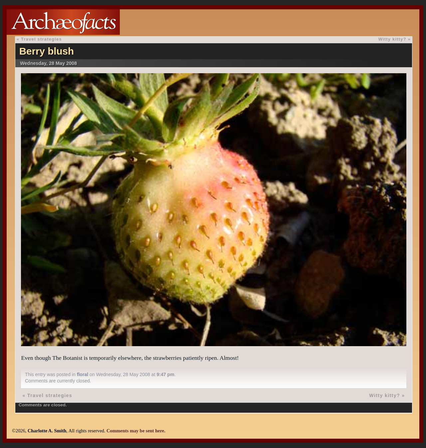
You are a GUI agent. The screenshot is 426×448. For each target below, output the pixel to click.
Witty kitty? (392, 39)
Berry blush (46, 51)
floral (82, 374)
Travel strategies (41, 39)
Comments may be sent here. (135, 430)
